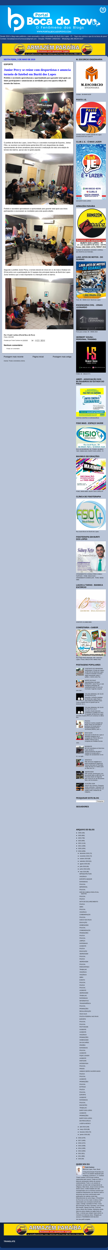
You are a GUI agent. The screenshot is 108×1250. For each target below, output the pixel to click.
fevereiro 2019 (84, 1132)
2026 (80, 833)
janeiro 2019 (84, 1134)
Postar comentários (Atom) (17, 361)
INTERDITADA (83, 1063)
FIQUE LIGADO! (84, 1055)
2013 (80, 1151)
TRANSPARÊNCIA (85, 1003)
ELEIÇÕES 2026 (90, 783)
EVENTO (82, 980)
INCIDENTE (88, 746)
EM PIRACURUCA (85, 1121)
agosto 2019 (84, 864)
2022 (80, 843)
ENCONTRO (83, 1105)
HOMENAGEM (83, 925)
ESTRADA (82, 1087)
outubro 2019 (84, 858)
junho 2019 (83, 869)
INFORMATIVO (84, 1001)
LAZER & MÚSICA (85, 1123)
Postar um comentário (13, 348)
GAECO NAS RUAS (85, 920)
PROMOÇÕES (83, 933)
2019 (80, 851)
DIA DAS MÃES (84, 1042)
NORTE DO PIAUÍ (90, 680)
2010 (80, 1158)
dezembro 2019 (85, 853)
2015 (80, 1145)
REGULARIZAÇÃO (85, 1011)
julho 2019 (83, 866)
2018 (80, 1138)
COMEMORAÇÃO (84, 914)
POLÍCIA (87, 721)
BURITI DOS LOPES (85, 1110)
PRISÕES (82, 1045)
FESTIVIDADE (83, 1027)
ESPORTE (82, 1019)
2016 (80, 1143)
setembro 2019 (84, 861)
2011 (80, 1156)
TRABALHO (83, 969)
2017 (80, 1140)
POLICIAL (82, 884)
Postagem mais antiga (62, 357)
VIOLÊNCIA (83, 876)
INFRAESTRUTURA (85, 874)
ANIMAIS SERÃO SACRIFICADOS (89, 1071)
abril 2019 (83, 1127)
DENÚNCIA (88, 760)
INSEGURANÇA (84, 967)
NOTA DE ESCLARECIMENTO (88, 901)
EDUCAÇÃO (88, 733)
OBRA (81, 907)
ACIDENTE (82, 946)
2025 (80, 835)
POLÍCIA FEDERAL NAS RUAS (88, 1016)
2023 (80, 840)
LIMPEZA (82, 941)
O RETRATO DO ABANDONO (94, 668)
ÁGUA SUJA (83, 1014)
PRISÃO (82, 1068)
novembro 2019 (85, 856)
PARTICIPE (82, 1061)
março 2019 (83, 1129)
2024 (80, 838)
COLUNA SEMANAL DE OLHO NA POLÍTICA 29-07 (94, 708)
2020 (80, 848)
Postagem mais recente (13, 357)
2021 (80, 846)
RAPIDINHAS (83, 882)
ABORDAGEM (89, 772)
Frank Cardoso (89, 1167)
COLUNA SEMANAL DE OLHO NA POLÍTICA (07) (94, 694)
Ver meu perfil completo (83, 1219)
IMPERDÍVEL (83, 887)
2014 (80, 1148)
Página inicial (38, 357)
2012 (80, 1153)
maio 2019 (83, 871)
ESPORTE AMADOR (85, 879)
